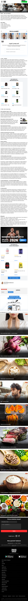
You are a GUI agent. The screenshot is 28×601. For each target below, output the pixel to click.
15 (14, 590)
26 (24, 590)
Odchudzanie (4, 567)
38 (9, 591)
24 (22, 590)
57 (26, 591)
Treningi (3, 555)
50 (20, 591)
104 (19, 594)
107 (23, 594)
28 (26, 590)
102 (17, 594)
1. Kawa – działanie (4, 23)
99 (13, 594)
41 (12, 591)
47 (17, 591)
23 (21, 590)
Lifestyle (3, 571)
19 (18, 590)
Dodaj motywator (5, 578)
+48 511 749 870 (18, 535)
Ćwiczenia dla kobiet (5, 572)
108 (24, 594)
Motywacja (4, 576)
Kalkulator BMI (4, 574)
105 (21, 594)
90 (5, 594)
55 (24, 591)
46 (16, 591)
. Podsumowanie (3, 28)
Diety (3, 557)
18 (17, 590)
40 (11, 591)
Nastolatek (4, 569)
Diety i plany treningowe (6, 551)
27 (25, 590)
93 (8, 594)
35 (6, 591)
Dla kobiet (3, 564)
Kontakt (13, 587)
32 (4, 591)
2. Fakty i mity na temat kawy (5, 24)
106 (22, 594)
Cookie (17, 587)
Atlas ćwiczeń (4, 560)
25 (23, 590)
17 (16, 590)
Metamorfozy (4, 562)
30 (2, 591)
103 (18, 594)
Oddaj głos (10, 283)
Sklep (3, 553)
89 (4, 594)
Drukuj (18, 282)
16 (15, 590)
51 (21, 591)
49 (19, 591)
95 (10, 594)
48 (18, 591)
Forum (3, 583)
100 (14, 594)
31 (3, 591)
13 (12, 590)
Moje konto (4, 565)
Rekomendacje (4, 581)
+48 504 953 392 (10, 535)
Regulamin (9, 587)
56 (25, 591)
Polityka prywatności (22, 587)
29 (1, 591)
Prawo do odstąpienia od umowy (14, 596)
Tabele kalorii (4, 579)
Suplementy (4, 558)
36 (7, 591)
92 (7, 594)
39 (10, 591)
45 (15, 591)
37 (8, 591)
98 (12, 594)
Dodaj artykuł (5, 587)
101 (16, 594)
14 (13, 590)
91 (6, 594)
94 (9, 594)
